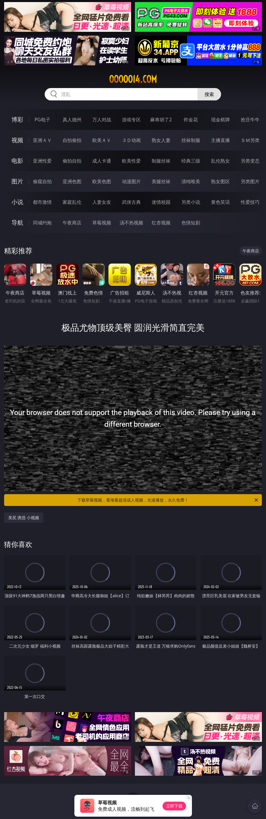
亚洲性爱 (42, 161)
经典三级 (190, 161)
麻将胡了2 (161, 119)
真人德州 (72, 119)
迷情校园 (161, 202)
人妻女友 (101, 202)
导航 (17, 222)
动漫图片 (131, 181)
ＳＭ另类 (250, 140)
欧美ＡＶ (101, 140)
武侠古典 (131, 202)
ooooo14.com (133, 79)
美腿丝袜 (161, 181)
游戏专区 (131, 119)
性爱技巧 (250, 202)
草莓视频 (101, 222)
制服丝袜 (161, 161)
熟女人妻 (161, 140)
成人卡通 (101, 161)
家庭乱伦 (72, 202)
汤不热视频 (131, 222)
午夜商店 (72, 222)
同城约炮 (42, 222)
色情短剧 (190, 222)
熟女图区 (220, 181)
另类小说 (190, 202)
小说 (17, 202)
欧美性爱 (131, 161)
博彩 (17, 119)
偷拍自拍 (72, 161)
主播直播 (220, 140)
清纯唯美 (190, 181)
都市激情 (42, 202)
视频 (17, 140)
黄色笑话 (220, 202)
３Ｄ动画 (131, 140)
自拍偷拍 (72, 140)
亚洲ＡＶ (42, 140)
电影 (17, 161)
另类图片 (250, 181)
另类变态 (250, 161)
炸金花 (191, 119)
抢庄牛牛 (250, 119)
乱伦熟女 (220, 161)
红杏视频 (161, 222)
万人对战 (101, 119)
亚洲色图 (72, 181)
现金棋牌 (220, 119)
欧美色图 (101, 181)
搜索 (209, 94)
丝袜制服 (190, 140)
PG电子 (42, 119)
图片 (17, 181)
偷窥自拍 (42, 181)
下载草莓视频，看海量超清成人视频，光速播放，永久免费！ (168, 500)
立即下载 (174, 806)
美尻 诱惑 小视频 (23, 517)
